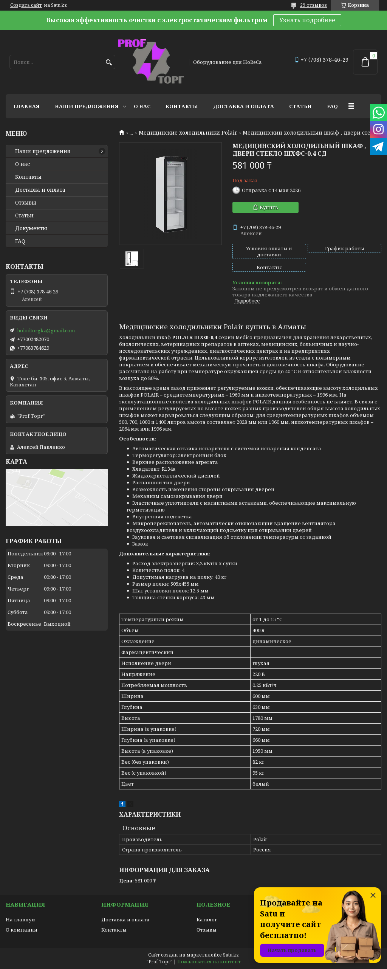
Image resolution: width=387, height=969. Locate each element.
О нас (142, 106)
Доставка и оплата (243, 106)
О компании (21, 929)
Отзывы (25, 202)
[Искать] (108, 62)
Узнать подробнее (307, 20)
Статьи (300, 106)
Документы (31, 228)
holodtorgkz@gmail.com (46, 330)
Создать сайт (26, 5)
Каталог (207, 919)
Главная (26, 106)
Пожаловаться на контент (209, 961)
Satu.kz (231, 955)
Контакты (182, 106)
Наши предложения (87, 106)
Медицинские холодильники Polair (188, 133)
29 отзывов (313, 5)
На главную (21, 919)
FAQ (332, 106)
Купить (269, 207)
